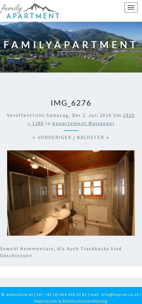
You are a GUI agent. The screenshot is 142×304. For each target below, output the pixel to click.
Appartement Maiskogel (83, 123)
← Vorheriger (52, 137)
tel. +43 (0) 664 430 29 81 (62, 294)
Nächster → (93, 137)
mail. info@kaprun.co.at (114, 294)
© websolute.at (17, 294)
